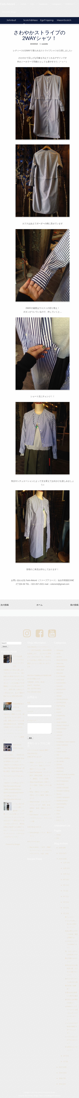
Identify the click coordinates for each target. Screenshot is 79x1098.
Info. (32, 4)
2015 (61, 1078)
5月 (64, 902)
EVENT (59, 712)
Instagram (56, 4)
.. (56, 647)
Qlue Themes (29, 1096)
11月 (65, 868)
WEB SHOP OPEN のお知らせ (18, 748)
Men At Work (34, 847)
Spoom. (59, 794)
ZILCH (58, 817)
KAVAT (58, 738)
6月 (64, 896)
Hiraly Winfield (61, 722)
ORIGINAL (60, 768)
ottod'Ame (59, 771)
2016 (61, 1073)
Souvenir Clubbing (62, 791)
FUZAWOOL (60, 716)
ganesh (59, 719)
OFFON (59, 765)
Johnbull (11, 20)
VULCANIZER (61, 804)
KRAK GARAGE (62, 745)
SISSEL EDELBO (62, 788)
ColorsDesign (34, 832)
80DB (58, 653)
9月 (64, 879)
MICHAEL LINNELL (63, 758)
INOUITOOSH (61, 729)
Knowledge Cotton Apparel (65, 742)
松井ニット (60, 820)
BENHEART (60, 667)
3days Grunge (35, 802)
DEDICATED (60, 689)
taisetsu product (62, 801)
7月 (64, 891)
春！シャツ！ (69, 917)
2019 (61, 853)
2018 (61, 859)
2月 (64, 1056)
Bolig (31, 792)
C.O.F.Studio (60, 676)
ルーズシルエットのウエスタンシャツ (71, 1040)
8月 (64, 885)
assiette (45, 44)
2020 (61, 848)
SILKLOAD (60, 784)
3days (32, 762)
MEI (57, 755)
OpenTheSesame (36, 772)
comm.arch (60, 680)
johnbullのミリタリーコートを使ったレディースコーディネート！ (71, 1013)
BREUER (59, 673)
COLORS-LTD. (32, 753)
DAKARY (59, 686)
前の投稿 (74, 605)
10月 (65, 874)
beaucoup (59, 663)
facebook (43, 4)
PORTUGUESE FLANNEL (65, 774)
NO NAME (60, 761)
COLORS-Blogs (9, 12)
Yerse (58, 810)
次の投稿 (5, 605)
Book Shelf (60, 670)
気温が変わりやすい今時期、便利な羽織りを (71, 934)
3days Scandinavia (36, 782)
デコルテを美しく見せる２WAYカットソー (71, 924)
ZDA (58, 814)
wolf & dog (60, 807)
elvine (58, 709)
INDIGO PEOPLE (62, 725)
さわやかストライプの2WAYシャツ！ (39, 35)
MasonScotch (64, 20)
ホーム (39, 605)
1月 (64, 1061)
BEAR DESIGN (61, 660)
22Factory (59, 650)
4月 (64, 908)
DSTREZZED (61, 702)
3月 (64, 913)
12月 (65, 862)
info (57, 838)
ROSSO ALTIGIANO (63, 778)
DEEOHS (59, 693)
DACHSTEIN (60, 683)
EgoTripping (46, 20)
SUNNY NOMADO (62, 797)
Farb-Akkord (34, 815)
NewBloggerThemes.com (53, 1096)
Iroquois (59, 732)
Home (23, 4)
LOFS (58, 748)
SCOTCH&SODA (62, 781)
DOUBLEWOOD (62, 699)
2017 (61, 1067)
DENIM (58, 696)
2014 (61, 1084)
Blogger (17, 844)
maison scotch (61, 752)
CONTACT (69, 4)
